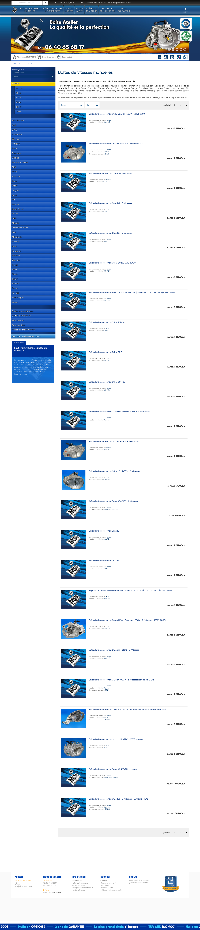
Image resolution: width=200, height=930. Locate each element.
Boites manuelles (25, 64)
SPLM (107, 690)
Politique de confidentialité (82, 888)
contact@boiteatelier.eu (52, 892)
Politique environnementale (111, 890)
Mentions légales (78, 890)
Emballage (104, 885)
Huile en (31, 927)
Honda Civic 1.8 (100, 807)
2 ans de (67, 927)
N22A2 (107, 720)
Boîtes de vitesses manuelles (29, 9)
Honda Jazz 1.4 (100, 152)
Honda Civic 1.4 (100, 688)
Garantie (103, 881)
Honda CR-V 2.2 (100, 718)
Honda (34, 64)
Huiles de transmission (107, 9)
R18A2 (107, 809)
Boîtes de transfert (91, 9)
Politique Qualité (106, 888)
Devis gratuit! (64, 57)
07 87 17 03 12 (75, 2)
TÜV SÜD (161, 927)
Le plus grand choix (115, 927)
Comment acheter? (108, 883)
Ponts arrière (69, 9)
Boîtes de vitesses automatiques (52, 9)
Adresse (19, 877)
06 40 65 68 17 (59, 2)
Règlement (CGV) (78, 885)
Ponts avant (79, 9)
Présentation (77, 881)
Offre (15, 64)
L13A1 (107, 154)
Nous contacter (124, 9)
